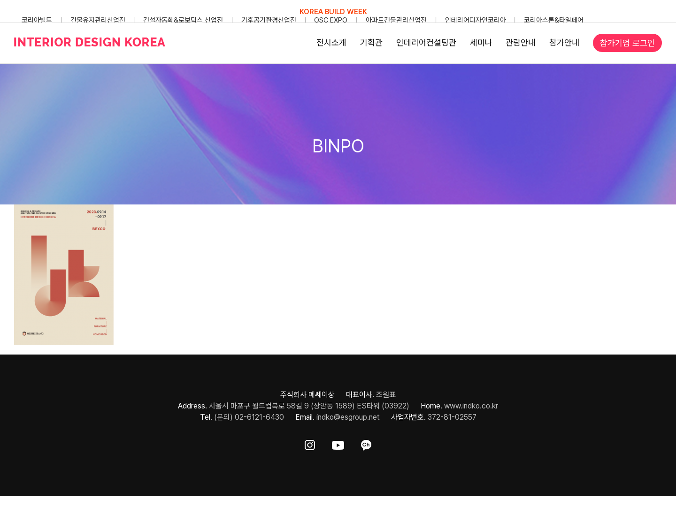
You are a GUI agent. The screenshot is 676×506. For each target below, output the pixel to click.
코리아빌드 (37, 20)
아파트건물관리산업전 (396, 20)
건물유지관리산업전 (97, 20)
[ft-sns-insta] (310, 443)
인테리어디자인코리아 (475, 20)
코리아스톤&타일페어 (554, 20)
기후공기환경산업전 (268, 20)
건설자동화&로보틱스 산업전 (183, 20)
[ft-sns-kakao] (366, 443)
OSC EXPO (330, 20)
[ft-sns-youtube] (338, 443)
